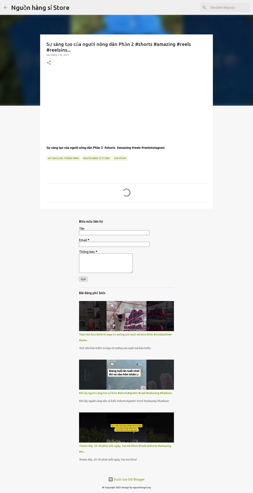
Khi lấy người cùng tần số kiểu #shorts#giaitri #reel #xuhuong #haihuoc (125, 393)
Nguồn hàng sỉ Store (40, 7)
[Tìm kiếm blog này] (229, 7)
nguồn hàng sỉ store (96, 158)
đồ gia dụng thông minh (63, 158)
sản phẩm (120, 158)
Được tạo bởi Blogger (126, 479)
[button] (48, 63)
